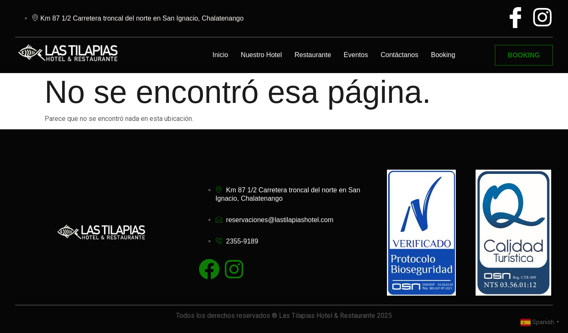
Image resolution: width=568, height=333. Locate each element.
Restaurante (313, 54)
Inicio (220, 54)
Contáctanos (399, 54)
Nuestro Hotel (261, 54)
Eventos (356, 54)
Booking (443, 54)
